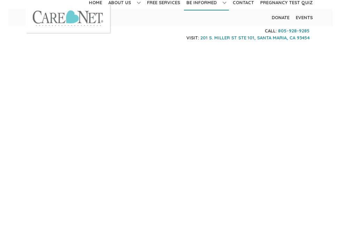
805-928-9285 (294, 30)
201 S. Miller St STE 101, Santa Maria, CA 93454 (255, 37)
